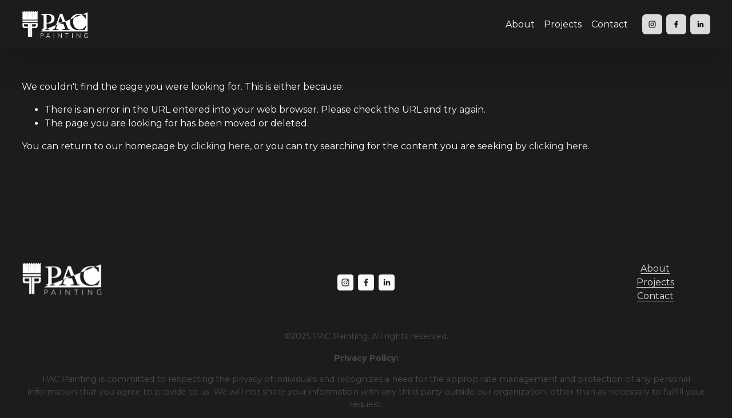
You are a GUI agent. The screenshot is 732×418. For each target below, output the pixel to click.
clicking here (220, 146)
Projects (563, 24)
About (520, 24)
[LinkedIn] (700, 24)
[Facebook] (676, 24)
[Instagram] (652, 24)
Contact (609, 24)
